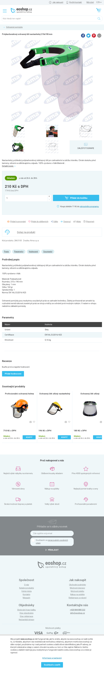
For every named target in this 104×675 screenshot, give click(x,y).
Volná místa (26, 591)
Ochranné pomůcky (14, 27)
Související (47, 251)
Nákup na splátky (77, 594)
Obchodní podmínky (77, 585)
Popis (6, 251)
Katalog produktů (26, 588)
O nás (26, 585)
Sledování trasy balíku (26, 610)
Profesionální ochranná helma (19, 393)
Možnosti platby (77, 591)
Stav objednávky (27, 613)
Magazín (26, 598)
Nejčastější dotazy (26, 620)
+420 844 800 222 (77, 610)
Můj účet (90, 2)
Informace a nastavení (52, 658)
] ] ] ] (99, 2)
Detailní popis (8, 166)
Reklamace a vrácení (77, 598)
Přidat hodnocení (13, 374)
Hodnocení (33, 251)
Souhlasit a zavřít (52, 665)
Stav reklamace (26, 616)
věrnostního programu (89, 206)
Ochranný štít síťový (89, 393)
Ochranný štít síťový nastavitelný (54, 393)
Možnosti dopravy (77, 588)
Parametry (18, 251)
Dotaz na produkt (26, 232)
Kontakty (26, 594)
